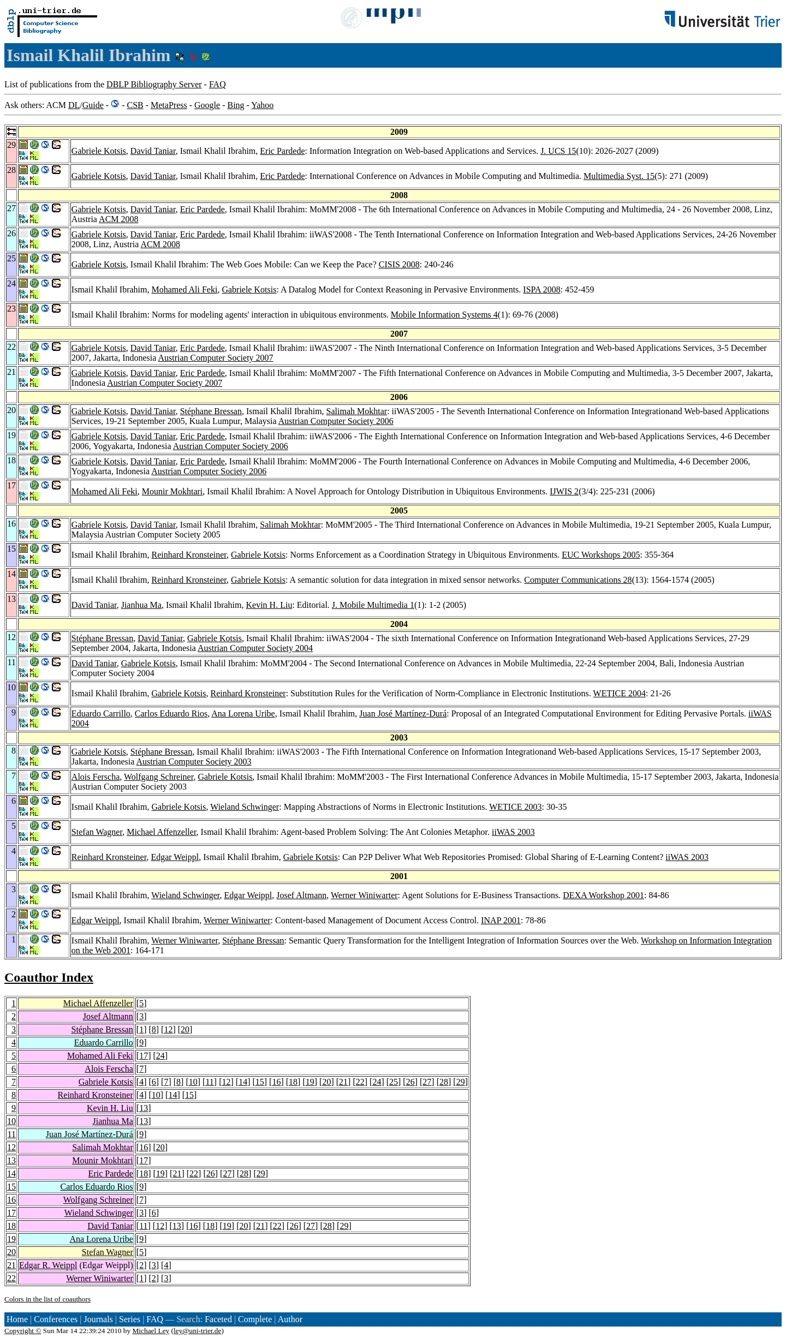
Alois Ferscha (96, 776)
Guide (93, 105)
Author (290, 1319)
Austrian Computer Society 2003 (193, 761)
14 (243, 1081)
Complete (255, 1319)
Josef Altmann (301, 895)
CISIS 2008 (399, 264)
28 (443, 1081)
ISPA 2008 (541, 289)
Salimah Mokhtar (357, 411)
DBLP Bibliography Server (154, 84)
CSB (135, 105)
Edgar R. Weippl (48, 1265)
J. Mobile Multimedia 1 (373, 605)
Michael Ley (151, 1331)
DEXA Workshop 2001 (603, 895)
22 (360, 1081)
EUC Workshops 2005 (601, 554)
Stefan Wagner (97, 832)
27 (426, 1081)
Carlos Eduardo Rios (171, 713)
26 (410, 1081)
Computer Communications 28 (578, 579)
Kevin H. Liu (269, 605)
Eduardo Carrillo (101, 713)
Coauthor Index (48, 977)
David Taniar (153, 151)
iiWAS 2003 (513, 832)
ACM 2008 (118, 219)
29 (460, 1081)
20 (185, 1029)
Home (17, 1319)
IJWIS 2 (564, 491)
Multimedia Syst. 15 (618, 176)
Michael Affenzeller (161, 832)
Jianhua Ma (141, 605)
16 (276, 1081)
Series (129, 1319)
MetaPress (169, 105)
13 (143, 1108)
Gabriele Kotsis (99, 151)
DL (74, 105)
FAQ (217, 84)
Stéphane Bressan (211, 411)
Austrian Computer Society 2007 (215, 357)
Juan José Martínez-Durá (402, 713)
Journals (98, 1319)
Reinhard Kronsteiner (189, 554)
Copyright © (22, 1331)
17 (143, 1055)
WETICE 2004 (619, 693)
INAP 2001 (501, 920)
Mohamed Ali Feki (185, 289)
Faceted (218, 1319)
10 (193, 1081)
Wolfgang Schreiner (158, 776)
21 (343, 1081)
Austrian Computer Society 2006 (336, 421)
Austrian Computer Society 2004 (255, 648)
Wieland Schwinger (244, 806)
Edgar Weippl (175, 857)
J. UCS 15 (558, 151)
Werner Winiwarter (364, 895)
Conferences (56, 1319)
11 (209, 1081)
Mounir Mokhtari (172, 491)
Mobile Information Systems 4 (444, 314)
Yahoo (262, 105)
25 (393, 1081)
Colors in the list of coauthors (47, 1299)
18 (293, 1081)
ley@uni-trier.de (197, 1331)
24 (160, 1055)
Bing (235, 105)
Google (207, 105)
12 (168, 1029)
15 (259, 1081)
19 (310, 1081)
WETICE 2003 (515, 806)
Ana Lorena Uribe (243, 713)
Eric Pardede (282, 151)
